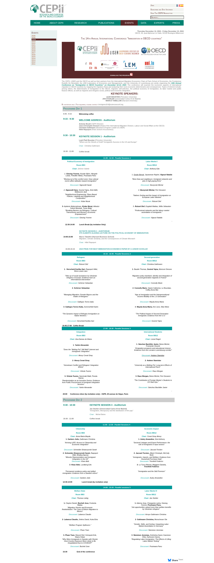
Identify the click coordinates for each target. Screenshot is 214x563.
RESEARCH (80, 23)
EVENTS (129, 23)
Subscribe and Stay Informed (161, 9)
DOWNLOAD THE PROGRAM (121, 75)
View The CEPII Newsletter (161, 13)
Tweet (180, 559)
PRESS (176, 23)
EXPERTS (159, 23)
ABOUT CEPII (56, 23)
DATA (143, 23)
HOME (37, 23)
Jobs (152, 5)
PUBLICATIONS (106, 23)
